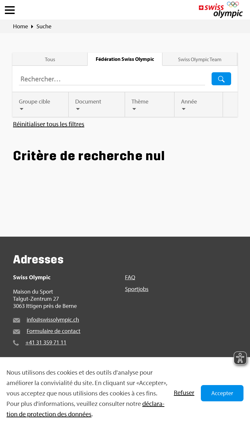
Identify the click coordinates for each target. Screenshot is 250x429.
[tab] (41, 104)
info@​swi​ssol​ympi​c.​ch (53, 319)
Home (20, 26)
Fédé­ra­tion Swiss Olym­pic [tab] (125, 59)
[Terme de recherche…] (112, 78)
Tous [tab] (50, 59)
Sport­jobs (136, 289)
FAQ (130, 277)
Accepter (222, 393)
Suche (43, 26)
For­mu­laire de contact (53, 331)
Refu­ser (184, 392)
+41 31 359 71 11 (45, 342)
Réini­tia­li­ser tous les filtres (48, 124)
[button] (10, 8)
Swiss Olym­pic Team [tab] (199, 59)
